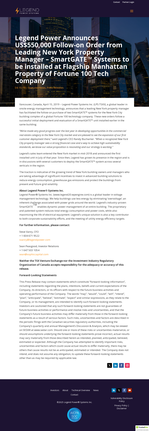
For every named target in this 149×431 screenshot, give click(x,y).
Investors (54, 390)
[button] (142, 428)
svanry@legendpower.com (34, 239)
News (96, 390)
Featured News (37, 87)
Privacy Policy (120, 405)
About (65, 390)
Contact (116, 2)
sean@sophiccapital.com (33, 254)
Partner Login (128, 2)
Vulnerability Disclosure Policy (122, 400)
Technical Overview (80, 390)
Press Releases (55, 87)
